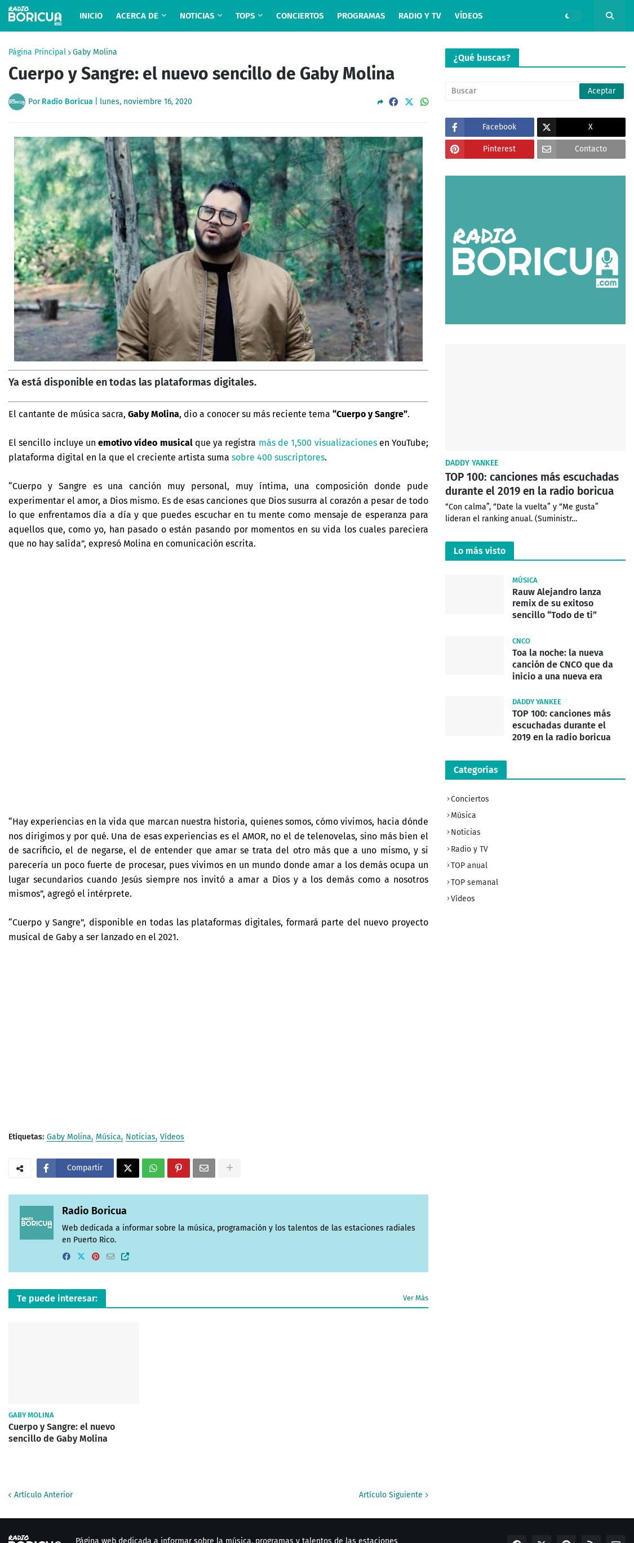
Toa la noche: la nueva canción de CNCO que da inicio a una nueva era (562, 664)
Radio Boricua (94, 1211)
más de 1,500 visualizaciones (318, 442)
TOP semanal (474, 882)
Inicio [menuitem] (91, 16)
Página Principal (37, 52)
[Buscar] (535, 91)
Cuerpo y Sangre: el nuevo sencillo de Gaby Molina (61, 1432)
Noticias (141, 1137)
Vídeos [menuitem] (468, 16)
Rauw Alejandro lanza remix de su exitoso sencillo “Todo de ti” (556, 604)
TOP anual (469, 865)
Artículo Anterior (43, 1495)
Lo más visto (480, 550)
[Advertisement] (218, 1037)
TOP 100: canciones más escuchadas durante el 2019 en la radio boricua (532, 484)
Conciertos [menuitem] (299, 16)
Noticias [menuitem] (197, 16)
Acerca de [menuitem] (137, 16)
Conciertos (470, 799)
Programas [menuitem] (361, 16)
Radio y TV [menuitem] (419, 16)
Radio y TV (469, 849)
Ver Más (415, 1298)
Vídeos (172, 1137)
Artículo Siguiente (391, 1495)
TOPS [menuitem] (245, 16)
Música (108, 1137)
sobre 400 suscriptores (278, 457)
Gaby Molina (95, 52)
